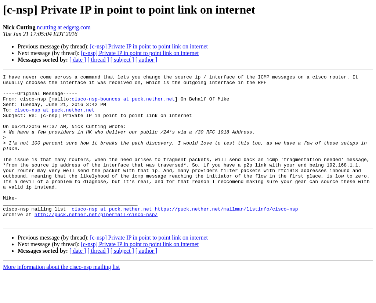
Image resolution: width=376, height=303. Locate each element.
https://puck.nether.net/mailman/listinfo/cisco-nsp (226, 236)
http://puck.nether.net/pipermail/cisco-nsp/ (96, 243)
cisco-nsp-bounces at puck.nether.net (123, 104)
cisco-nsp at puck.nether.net (54, 117)
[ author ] (146, 59)
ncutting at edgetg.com (63, 27)
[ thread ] (98, 59)
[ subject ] (122, 59)
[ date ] (77, 59)
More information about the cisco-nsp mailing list (61, 296)
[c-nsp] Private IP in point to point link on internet (149, 46)
